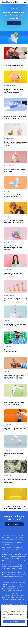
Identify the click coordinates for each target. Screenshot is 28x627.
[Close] (25, 607)
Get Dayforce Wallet (14, 524)
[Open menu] (25, 2)
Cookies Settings (14, 621)
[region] (14, 615)
